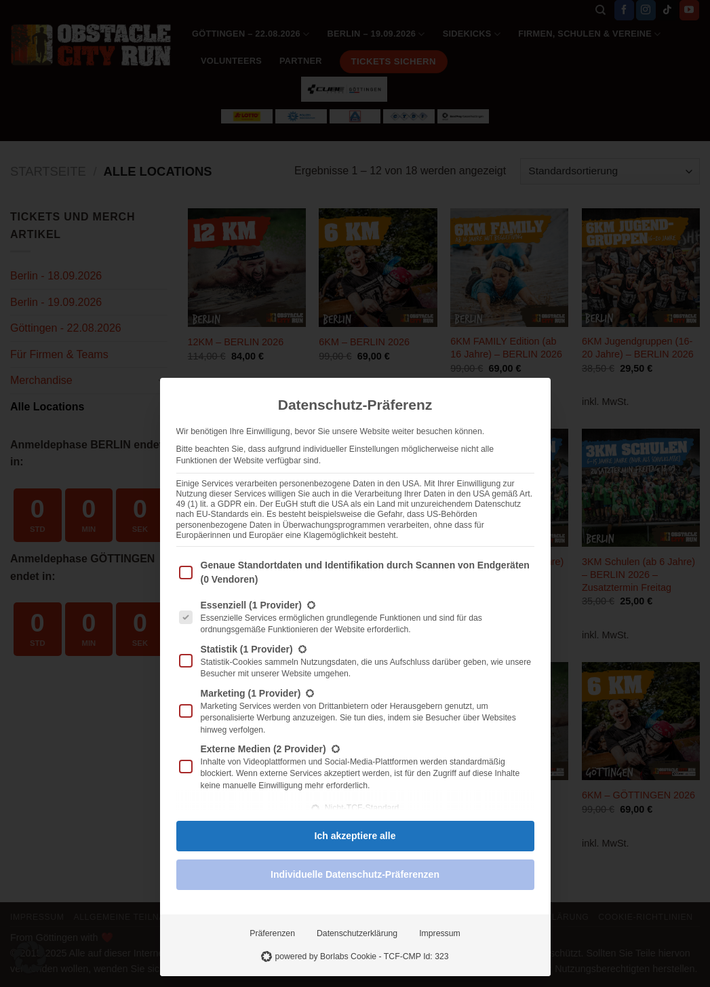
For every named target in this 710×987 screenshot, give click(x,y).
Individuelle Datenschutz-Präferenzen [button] (355, 874)
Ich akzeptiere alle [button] (355, 835)
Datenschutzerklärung (357, 933)
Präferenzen (272, 933)
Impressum (439, 933)
